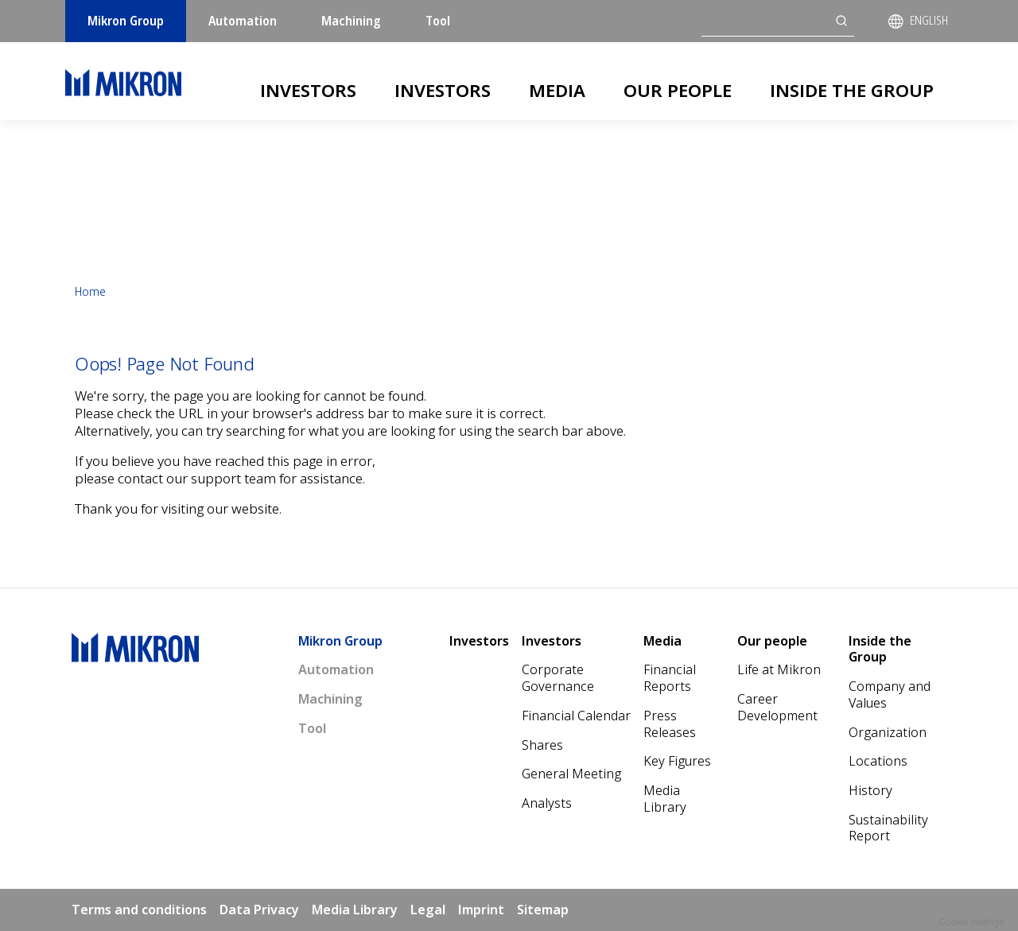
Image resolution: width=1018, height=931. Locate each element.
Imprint (481, 909)
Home (90, 291)
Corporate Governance (558, 678)
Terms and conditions (139, 909)
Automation (242, 20)
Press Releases (669, 724)
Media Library (664, 799)
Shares (542, 745)
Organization (888, 732)
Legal (427, 909)
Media (557, 90)
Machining (351, 20)
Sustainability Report (888, 828)
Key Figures (677, 761)
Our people (678, 90)
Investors (308, 90)
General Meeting (571, 773)
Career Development (777, 707)
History (870, 790)
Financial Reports (669, 678)
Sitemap (543, 909)
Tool (437, 20)
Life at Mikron (779, 669)
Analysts (547, 803)
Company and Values (890, 694)
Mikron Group (125, 20)
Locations (878, 761)
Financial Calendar (576, 715)
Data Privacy (259, 909)
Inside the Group (852, 90)
